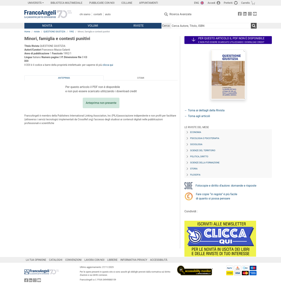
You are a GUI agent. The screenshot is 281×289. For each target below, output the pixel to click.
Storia (193, 168)
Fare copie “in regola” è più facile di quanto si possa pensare (216, 196)
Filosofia (195, 175)
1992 (71, 31)
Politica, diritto (199, 156)
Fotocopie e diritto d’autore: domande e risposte (226, 185)
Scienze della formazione (205, 162)
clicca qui (108, 64)
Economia (195, 132)
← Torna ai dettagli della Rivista (204, 110)
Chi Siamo (85, 14)
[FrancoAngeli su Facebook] (240, 14)
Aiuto (108, 14)
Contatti (97, 14)
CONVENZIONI (73, 259)
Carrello (245, 2)
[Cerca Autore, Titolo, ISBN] (211, 26)
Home (27, 31)
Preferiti (228, 2)
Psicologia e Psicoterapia (204, 138)
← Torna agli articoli (197, 116)
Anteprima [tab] (64, 78)
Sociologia (196, 144)
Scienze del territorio (202, 150)
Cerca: (166, 25)
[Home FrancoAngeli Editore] (48, 14)
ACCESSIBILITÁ (158, 259)
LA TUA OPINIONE (36, 259)
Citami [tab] (140, 78)
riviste (37, 31)
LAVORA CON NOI (94, 259)
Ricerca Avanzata (181, 14)
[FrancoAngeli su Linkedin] (245, 14)
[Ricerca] (254, 26)
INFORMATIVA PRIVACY (133, 259)
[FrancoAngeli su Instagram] (250, 14)
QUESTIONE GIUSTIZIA (54, 31)
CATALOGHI (55, 259)
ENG (196, 2)
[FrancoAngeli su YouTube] (255, 14)
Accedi (211, 2)
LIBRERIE (112, 259)
